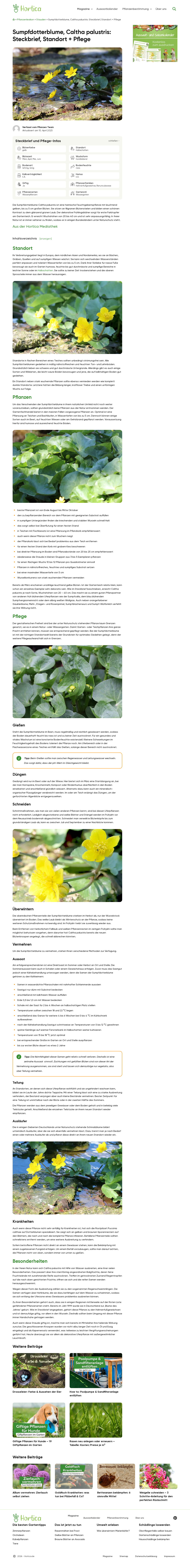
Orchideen (18, 1535)
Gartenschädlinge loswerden (155, 1535)
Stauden (41, 19)
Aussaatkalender (107, 8)
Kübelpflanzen (20, 1539)
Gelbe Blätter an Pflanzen (69, 1535)
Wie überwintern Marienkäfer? (113, 1531)
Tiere (15, 1543)
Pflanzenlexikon (25, 19)
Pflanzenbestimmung (135, 8)
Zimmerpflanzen (21, 1531)
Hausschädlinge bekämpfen (154, 1539)
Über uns (161, 8)
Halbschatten (45, 270)
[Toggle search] (174, 9)
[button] (92, 9)
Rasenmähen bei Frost (67, 1531)
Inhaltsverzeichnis (32, 238)
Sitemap (124, 1556)
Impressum (169, 1556)
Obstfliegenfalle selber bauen (155, 1531)
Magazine (108, 1556)
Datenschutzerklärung (146, 1556)
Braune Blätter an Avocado (70, 1539)
